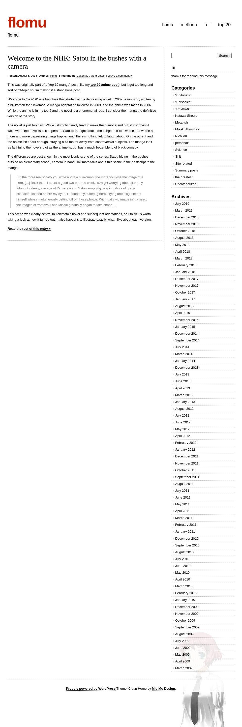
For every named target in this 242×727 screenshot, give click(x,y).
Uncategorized (185, 184)
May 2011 (182, 504)
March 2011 (184, 518)
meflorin (189, 24)
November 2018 (187, 224)
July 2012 (182, 415)
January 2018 (185, 272)
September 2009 (187, 627)
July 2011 (182, 490)
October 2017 (185, 292)
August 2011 (184, 484)
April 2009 (182, 661)
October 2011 (185, 470)
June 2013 (183, 381)
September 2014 (187, 340)
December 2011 (187, 456)
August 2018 (184, 238)
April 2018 (182, 251)
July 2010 (182, 559)
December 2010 (187, 538)
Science (181, 150)
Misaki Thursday (187, 129)
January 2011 (185, 531)
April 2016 (182, 313)
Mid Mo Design (163, 688)
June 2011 (183, 497)
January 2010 (185, 600)
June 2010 (183, 566)
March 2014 (184, 354)
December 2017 (187, 279)
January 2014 (185, 361)
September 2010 (187, 545)
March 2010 (184, 586)
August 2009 (184, 634)
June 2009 (183, 648)
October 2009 (185, 620)
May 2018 (182, 245)
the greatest (98, 75)
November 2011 (187, 463)
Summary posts (186, 170)
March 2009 (184, 668)
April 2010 (182, 579)
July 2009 (182, 641)
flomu (27, 22)
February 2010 (186, 593)
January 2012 (185, 449)
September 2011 (187, 477)
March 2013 (184, 395)
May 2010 (182, 572)
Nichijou (181, 136)
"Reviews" (182, 109)
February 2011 (186, 525)
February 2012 (186, 443)
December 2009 (187, 607)
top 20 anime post (104, 84)
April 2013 (182, 388)
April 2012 (182, 436)
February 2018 (186, 265)
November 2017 (187, 285)
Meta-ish (181, 122)
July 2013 (182, 374)
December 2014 (187, 333)
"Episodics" (183, 102)
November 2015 (187, 320)
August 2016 (184, 306)
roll (207, 24)
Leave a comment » (120, 75)
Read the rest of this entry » (29, 228)
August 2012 (184, 409)
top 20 (224, 24)
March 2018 (184, 258)
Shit (178, 156)
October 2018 (185, 231)
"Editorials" (82, 75)
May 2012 (182, 429)
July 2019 (182, 204)
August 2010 (184, 552)
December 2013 (187, 367)
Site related (183, 163)
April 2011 (182, 511)
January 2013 (185, 402)
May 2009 (182, 654)
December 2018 (187, 217)
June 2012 (183, 422)
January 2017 (185, 299)
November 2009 (187, 614)
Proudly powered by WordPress (90, 688)
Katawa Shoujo (186, 116)
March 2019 (184, 210)
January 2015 (185, 327)
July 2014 (182, 347)
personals (182, 143)
